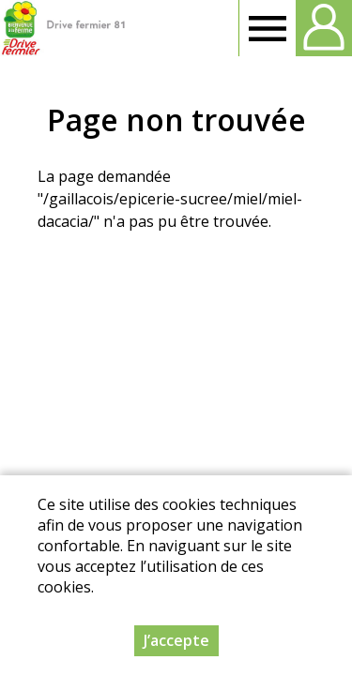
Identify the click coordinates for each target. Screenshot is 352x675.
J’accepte (176, 640)
